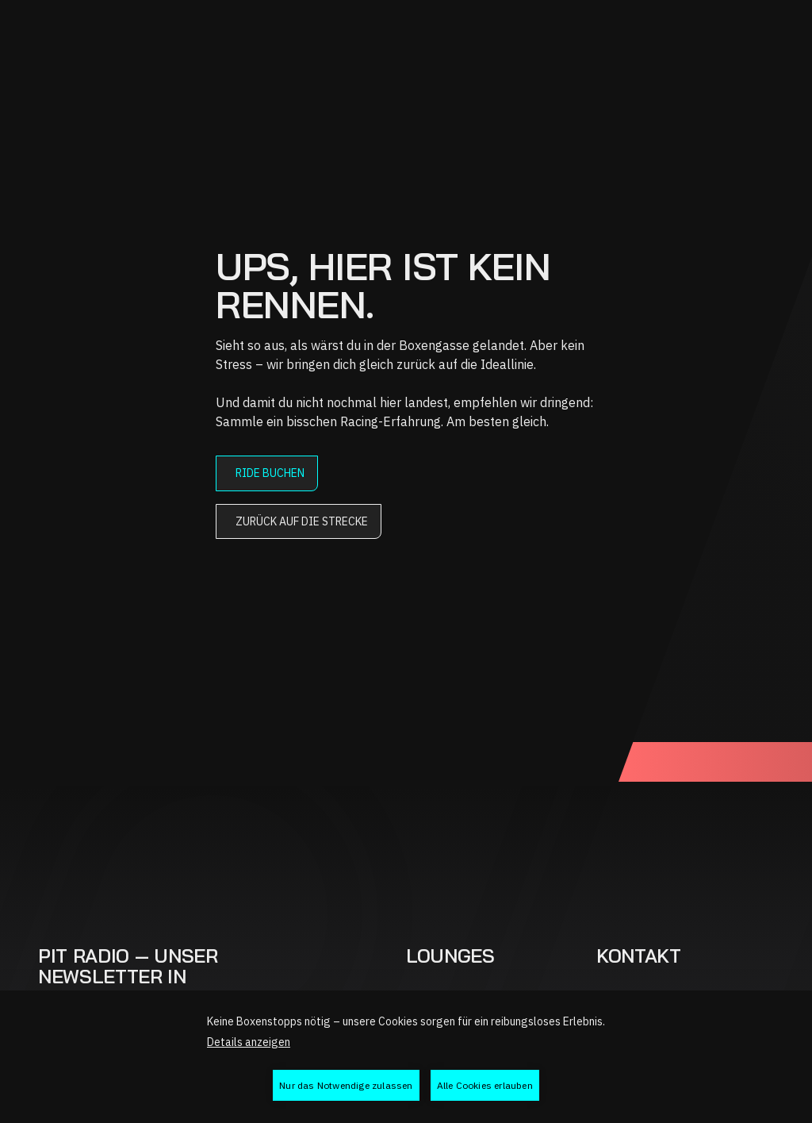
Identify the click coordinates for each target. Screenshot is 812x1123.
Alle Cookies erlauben (485, 1085)
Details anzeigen (248, 1042)
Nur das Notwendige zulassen (345, 1085)
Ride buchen (270, 473)
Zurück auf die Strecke (302, 521)
